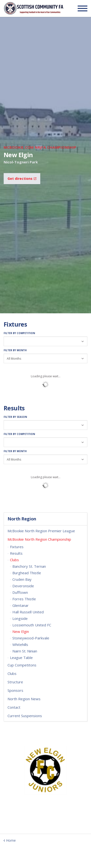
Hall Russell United (28, 611)
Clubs (14, 559)
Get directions (22, 178)
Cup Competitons (22, 665)
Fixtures (17, 546)
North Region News (24, 698)
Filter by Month (15, 350)
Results (16, 553)
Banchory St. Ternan (29, 566)
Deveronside (23, 585)
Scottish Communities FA (34, 8)
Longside (20, 618)
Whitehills (20, 644)
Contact (14, 707)
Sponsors (15, 690)
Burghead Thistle (26, 572)
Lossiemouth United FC (31, 625)
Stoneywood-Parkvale (30, 638)
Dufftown (20, 592)
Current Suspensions (25, 715)
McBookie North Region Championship (39, 539)
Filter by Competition (19, 333)
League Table (21, 657)
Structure (15, 681)
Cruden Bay (22, 579)
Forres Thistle (24, 598)
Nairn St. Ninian (24, 651)
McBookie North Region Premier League (41, 530)
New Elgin (20, 631)
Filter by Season (15, 417)
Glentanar (20, 605)
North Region (22, 519)
